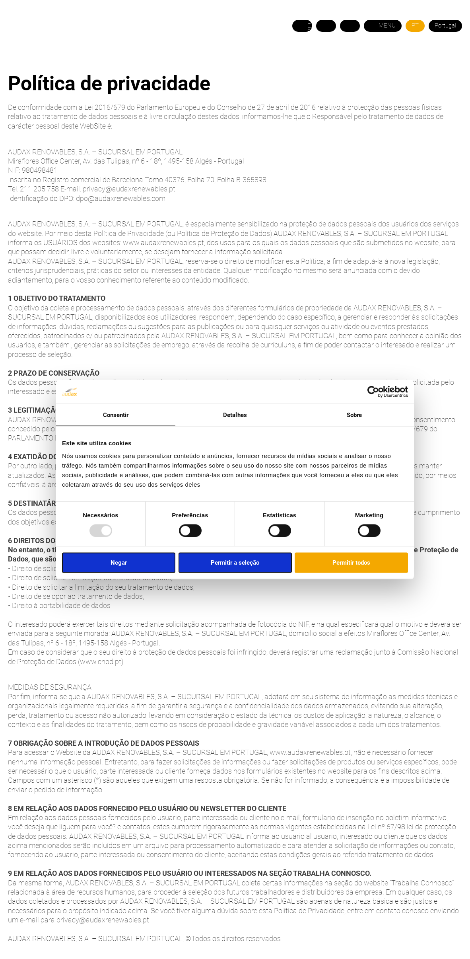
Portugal (445, 25)
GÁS (128, 63)
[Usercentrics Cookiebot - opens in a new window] (373, 392)
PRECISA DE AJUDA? (253, 63)
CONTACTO (309, 63)
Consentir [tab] (116, 415)
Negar (119, 562)
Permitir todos (351, 562)
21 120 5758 (444, 45)
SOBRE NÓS (42, 63)
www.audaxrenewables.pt (163, 242)
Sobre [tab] (354, 415)
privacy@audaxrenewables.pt (129, 189)
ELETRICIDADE (91, 63)
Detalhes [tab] (235, 415)
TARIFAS (201, 63)
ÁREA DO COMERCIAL (430, 63)
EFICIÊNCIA (161, 63)
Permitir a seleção (235, 562)
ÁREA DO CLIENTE (362, 63)
